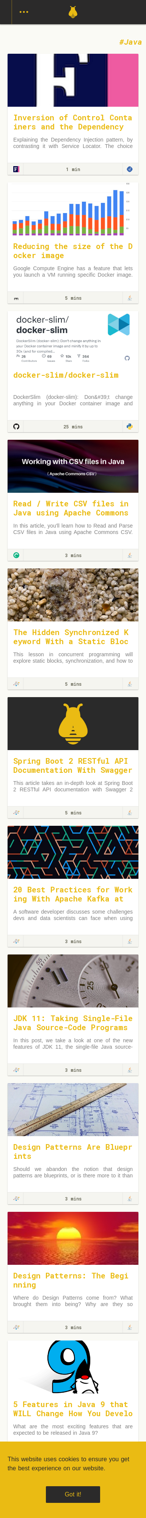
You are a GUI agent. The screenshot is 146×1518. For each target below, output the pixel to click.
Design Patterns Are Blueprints (72, 1151)
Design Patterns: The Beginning (71, 1279)
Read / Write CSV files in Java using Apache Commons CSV (71, 512)
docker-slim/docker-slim (66, 375)
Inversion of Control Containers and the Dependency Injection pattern (72, 126)
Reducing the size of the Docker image (73, 250)
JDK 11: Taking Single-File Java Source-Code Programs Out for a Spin (73, 1027)
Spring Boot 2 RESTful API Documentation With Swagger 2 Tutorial (72, 770)
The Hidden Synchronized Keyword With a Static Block (71, 641)
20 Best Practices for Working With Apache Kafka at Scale (73, 898)
